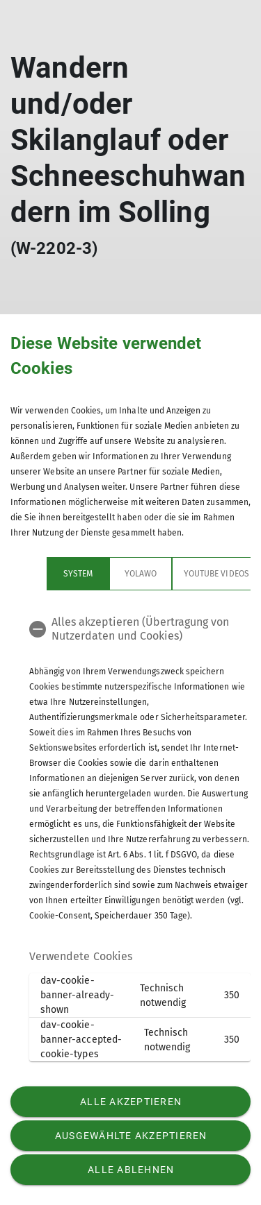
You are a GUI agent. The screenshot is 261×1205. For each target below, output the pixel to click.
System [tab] (41, 574)
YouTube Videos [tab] (180, 574)
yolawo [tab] (104, 574)
